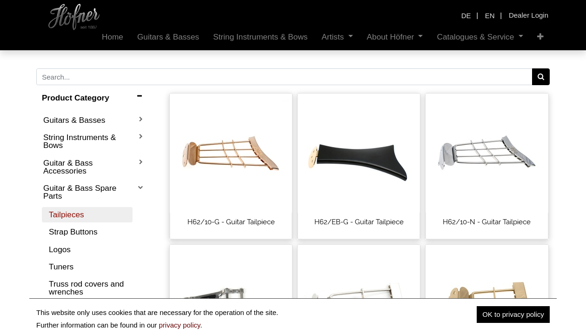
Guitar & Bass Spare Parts (79, 192)
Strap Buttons (73, 231)
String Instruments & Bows (79, 141)
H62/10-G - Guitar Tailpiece (231, 222)
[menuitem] (112, 37)
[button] (540, 37)
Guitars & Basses (74, 120)
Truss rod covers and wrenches (86, 287)
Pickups (63, 326)
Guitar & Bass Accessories (68, 166)
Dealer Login (528, 15)
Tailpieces (66, 214)
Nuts (57, 309)
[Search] (541, 76)
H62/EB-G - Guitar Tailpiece (359, 222)
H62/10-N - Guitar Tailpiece (487, 222)
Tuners (61, 266)
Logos (60, 249)
